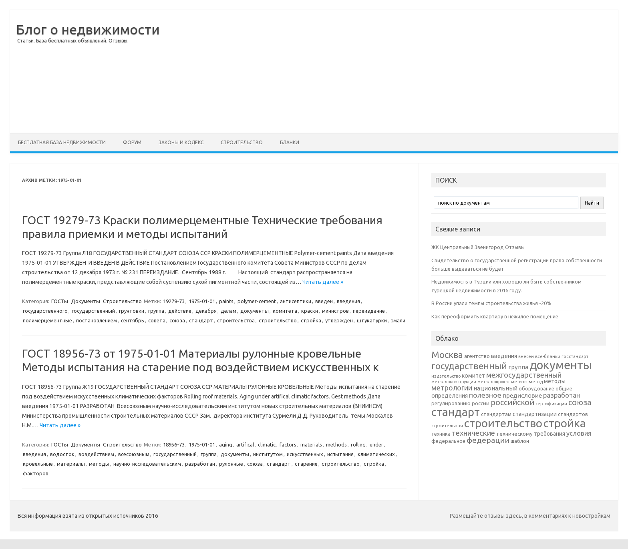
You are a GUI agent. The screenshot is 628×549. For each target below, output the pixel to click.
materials (311, 444)
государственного (45, 311)
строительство (278, 320)
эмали (398, 320)
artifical (245, 444)
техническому (514, 433)
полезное (485, 395)
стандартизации (535, 414)
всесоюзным (133, 454)
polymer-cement (257, 301)
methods (336, 444)
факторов (35, 473)
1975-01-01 (202, 301)
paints (226, 301)
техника (441, 433)
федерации (488, 440)
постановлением (96, 320)
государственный (93, 311)
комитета (285, 311)
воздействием (96, 454)
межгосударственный (524, 375)
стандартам (496, 414)
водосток (62, 454)
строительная (447, 425)
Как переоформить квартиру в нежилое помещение (494, 316)
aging (225, 444)
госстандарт (575, 356)
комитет (473, 375)
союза (177, 320)
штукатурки (372, 320)
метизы (519, 381)
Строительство (242, 142)
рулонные (231, 464)
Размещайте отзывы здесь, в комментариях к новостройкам (530, 516)
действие (179, 311)
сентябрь (132, 320)
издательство (446, 376)
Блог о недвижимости (88, 29)
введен (324, 301)
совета (156, 320)
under (376, 444)
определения (449, 395)
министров (335, 311)
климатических (376, 454)
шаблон (520, 441)
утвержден (339, 320)
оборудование (536, 388)
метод (536, 381)
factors (288, 444)
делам (228, 311)
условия (579, 433)
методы (99, 464)
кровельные (38, 464)
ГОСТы (59, 301)
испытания (340, 454)
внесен (526, 356)
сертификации (551, 403)
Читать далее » (322, 282)
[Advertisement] (389, 72)
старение (306, 464)
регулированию (451, 403)
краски (309, 311)
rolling (358, 444)
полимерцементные (47, 320)
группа (156, 311)
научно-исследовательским (147, 464)
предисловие (522, 395)
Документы (85, 301)
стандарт (201, 320)
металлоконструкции (453, 381)
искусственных (305, 454)
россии (480, 403)
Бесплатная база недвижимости (62, 142)
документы (254, 311)
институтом (268, 454)
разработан (200, 464)
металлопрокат (493, 381)
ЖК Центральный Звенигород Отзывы (478, 247)
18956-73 (174, 444)
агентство (477, 356)
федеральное (448, 441)
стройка (311, 320)
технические (473, 433)
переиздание (369, 311)
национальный (495, 388)
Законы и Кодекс (181, 142)
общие (564, 388)
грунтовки (131, 311)
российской (512, 402)
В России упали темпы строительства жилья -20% (491, 303)
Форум (132, 142)
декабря (206, 311)
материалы (71, 464)
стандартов (573, 414)
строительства (236, 320)
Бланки (289, 142)
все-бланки (547, 356)
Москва (447, 355)
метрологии (451, 388)
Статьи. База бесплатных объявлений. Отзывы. (73, 40)
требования (549, 433)
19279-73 (174, 301)
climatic (267, 444)
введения (348, 301)
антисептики (295, 301)
